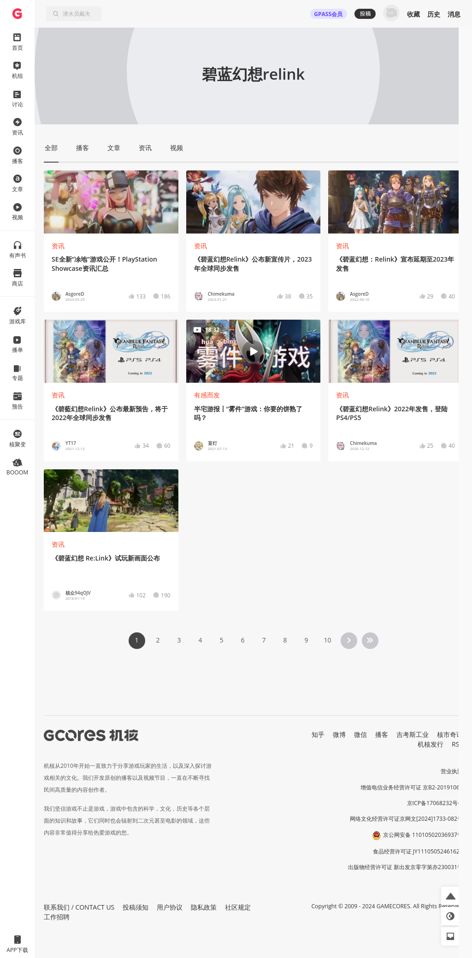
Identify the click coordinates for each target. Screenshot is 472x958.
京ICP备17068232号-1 (435, 803)
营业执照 (452, 771)
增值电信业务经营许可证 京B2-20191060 (411, 787)
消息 (454, 14)
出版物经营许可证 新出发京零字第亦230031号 (405, 867)
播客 (381, 734)
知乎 (318, 734)
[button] (450, 896)
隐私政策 (204, 907)
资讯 (58, 245)
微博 (339, 734)
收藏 (413, 14)
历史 (433, 14)
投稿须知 (135, 907)
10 (327, 640)
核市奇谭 (450, 734)
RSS (457, 744)
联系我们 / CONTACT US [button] (79, 907)
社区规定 (238, 907)
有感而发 (207, 395)
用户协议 (170, 907)
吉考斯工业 (412, 734)
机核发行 (430, 744)
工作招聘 (57, 916)
